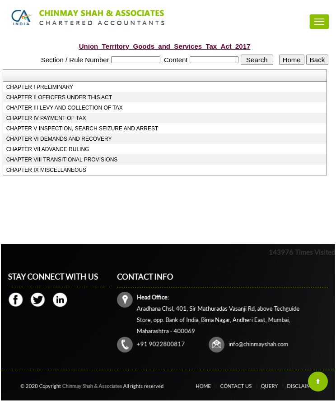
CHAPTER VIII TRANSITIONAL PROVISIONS (62, 159)
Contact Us (240, 386)
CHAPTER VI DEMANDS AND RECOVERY (59, 139)
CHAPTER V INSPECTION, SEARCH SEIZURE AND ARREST (82, 128)
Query (265, 386)
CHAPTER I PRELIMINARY (39, 87)
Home (214, 386)
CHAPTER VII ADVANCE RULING (47, 149)
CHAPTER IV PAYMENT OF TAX (46, 118)
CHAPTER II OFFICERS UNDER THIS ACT (59, 97)
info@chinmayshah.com (257, 343)
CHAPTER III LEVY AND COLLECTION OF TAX (64, 108)
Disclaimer (290, 386)
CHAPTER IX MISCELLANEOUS (46, 170)
